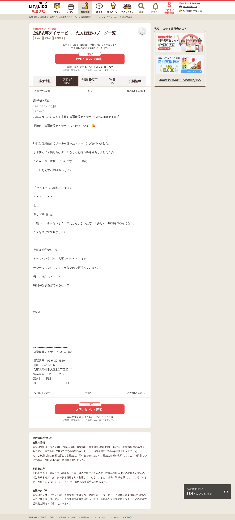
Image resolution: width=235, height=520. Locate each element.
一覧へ (88, 91)
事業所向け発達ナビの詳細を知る (180, 80)
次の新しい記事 (135, 91)
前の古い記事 (43, 91)
